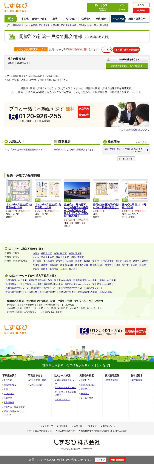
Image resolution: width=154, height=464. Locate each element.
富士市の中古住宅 (62, 279)
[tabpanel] (19, 198)
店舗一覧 (78, 425)
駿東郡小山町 (96, 264)
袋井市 (108, 264)
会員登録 (141, 11)
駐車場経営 (137, 379)
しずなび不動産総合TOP (16, 25)
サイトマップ (46, 425)
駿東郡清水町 (66, 264)
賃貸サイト (86, 379)
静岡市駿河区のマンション (43, 287)
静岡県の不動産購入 (40, 25)
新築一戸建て (39, 18)
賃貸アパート (87, 388)
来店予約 (90, 108)
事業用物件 (102, 18)
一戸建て (85, 393)
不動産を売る (35, 375)
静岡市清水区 (75, 253)
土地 (54, 18)
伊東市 (59, 260)
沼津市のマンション (93, 287)
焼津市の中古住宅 (67, 291)
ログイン (141, 5)
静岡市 (36, 253)
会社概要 (63, 425)
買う (11, 19)
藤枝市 (44, 264)
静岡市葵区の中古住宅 (16, 279)
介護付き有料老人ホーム (65, 381)
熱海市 (44, 268)
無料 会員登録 (120, 459)
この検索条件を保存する (128, 58)
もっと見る (127, 158)
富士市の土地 (31, 291)
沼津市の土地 (105, 291)
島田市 (78, 260)
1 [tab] (77, 229)
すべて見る (141, 142)
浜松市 (36, 257)
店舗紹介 (90, 117)
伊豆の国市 (48, 260)
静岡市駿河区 (60, 253)
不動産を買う (9, 375)
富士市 (95, 260)
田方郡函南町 (107, 260)
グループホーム (62, 399)
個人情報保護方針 (66, 430)
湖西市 (134, 264)
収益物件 (86, 18)
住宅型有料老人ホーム (65, 387)
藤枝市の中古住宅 (48, 291)
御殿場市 (54, 264)
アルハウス (118, 19)
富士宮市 (37, 260)
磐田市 (119, 260)
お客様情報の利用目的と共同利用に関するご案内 (104, 430)
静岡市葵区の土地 (14, 283)
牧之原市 (69, 260)
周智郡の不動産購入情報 (64, 25)
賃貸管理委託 (112, 379)
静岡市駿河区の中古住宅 (85, 279)
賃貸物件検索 (86, 375)
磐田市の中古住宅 (14, 291)
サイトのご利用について (40, 430)
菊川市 (72, 268)
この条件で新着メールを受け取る (127, 65)
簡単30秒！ (128, 49)
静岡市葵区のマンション (17, 287)
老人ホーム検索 (62, 375)
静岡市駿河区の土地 (87, 291)
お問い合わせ (109, 425)
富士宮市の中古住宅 (101, 283)
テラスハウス (87, 397)
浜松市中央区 (47, 257)
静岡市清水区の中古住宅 (40, 279)
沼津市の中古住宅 (107, 279)
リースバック (35, 384)
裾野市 (125, 264)
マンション (71, 18)
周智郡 (145, 260)
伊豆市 (36, 268)
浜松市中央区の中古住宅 (70, 287)
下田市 (117, 264)
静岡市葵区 (46, 253)
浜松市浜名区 (62, 257)
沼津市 (142, 264)
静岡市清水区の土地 (53, 283)
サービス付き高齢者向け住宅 (65, 393)
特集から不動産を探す (14, 406)
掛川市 (36, 264)
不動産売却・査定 (37, 379)
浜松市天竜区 (77, 257)
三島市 (63, 268)
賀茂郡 (87, 260)
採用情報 (92, 425)
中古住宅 (24, 18)
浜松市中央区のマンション (77, 283)
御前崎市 (54, 268)
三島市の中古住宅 (33, 283)
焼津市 (136, 260)
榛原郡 (128, 260)
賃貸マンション (88, 384)
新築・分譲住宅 (136, 18)
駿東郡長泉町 (81, 264)
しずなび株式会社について (135, 129)
